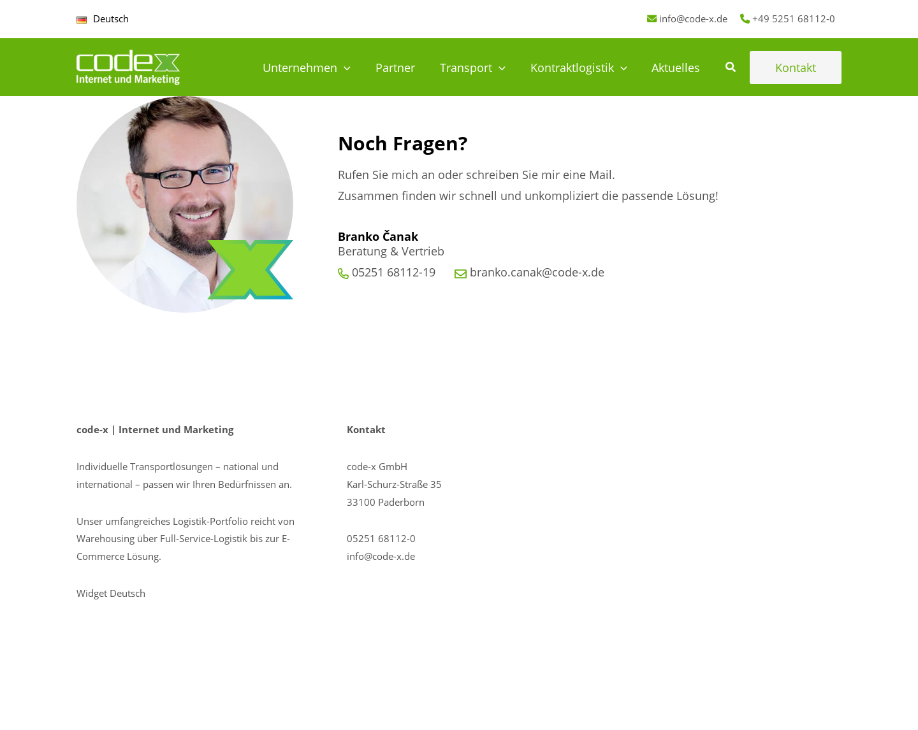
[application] (352, 67)
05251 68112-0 (381, 538)
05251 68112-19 (393, 272)
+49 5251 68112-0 (793, 18)
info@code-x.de (693, 18)
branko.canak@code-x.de (537, 272)
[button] (731, 68)
